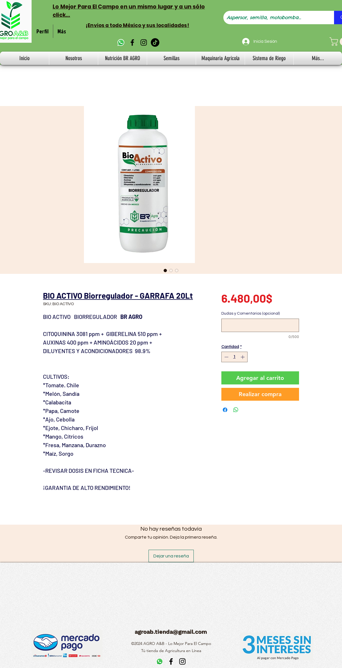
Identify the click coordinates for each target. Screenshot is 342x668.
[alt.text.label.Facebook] (132, 42)
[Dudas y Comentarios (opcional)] (260, 325)
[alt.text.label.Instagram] (143, 42)
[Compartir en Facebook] (225, 409)
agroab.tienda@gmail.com (171, 631)
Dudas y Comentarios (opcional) (250, 313)
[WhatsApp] (121, 42)
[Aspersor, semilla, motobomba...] (274, 17)
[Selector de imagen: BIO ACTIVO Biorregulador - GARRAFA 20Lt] (165, 270)
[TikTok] (155, 42)
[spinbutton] (234, 357)
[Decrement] (225, 357)
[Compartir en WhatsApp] (235, 409)
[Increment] (243, 357)
